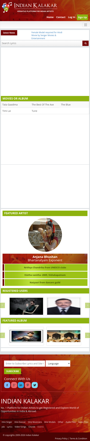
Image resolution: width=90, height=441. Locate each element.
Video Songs (20, 426)
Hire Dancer (20, 422)
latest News (9, 32)
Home (50, 17)
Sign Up (82, 17)
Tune (34, 110)
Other (60, 422)
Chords (31, 426)
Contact (61, 17)
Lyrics (9, 426)
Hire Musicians (35, 422)
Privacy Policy (61, 438)
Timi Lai (6, 110)
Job (3, 426)
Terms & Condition (78, 438)
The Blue (66, 104)
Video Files (83, 422)
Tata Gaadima (10, 104)
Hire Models (50, 422)
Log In (71, 17)
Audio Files (71, 422)
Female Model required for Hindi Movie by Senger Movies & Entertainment (46, 35)
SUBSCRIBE (12, 371)
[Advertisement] (44, 71)
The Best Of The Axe (43, 104)
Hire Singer (7, 422)
